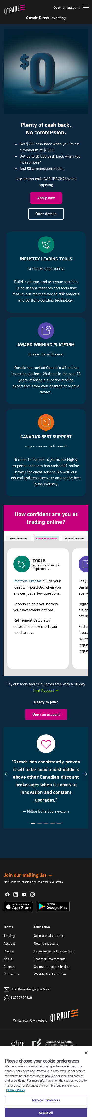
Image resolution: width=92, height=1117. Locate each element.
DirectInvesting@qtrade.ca (30, 989)
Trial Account (46, 690)
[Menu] (86, 8)
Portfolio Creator (27, 580)
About (8, 959)
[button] (7, 776)
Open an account (66, 7)
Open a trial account (48, 935)
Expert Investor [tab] (74, 538)
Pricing (9, 951)
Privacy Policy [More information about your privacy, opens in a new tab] (15, 1093)
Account (9, 943)
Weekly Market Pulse (50, 974)
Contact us (11, 974)
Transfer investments (50, 959)
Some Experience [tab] (46, 538)
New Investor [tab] (18, 538)
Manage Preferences (46, 1103)
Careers (10, 966)
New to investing (46, 943)
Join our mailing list (28, 875)
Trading (9, 935)
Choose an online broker (52, 966)
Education (42, 927)
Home (9, 927)
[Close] (86, 1056)
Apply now (46, 197)
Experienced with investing (53, 951)
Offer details (45, 213)
